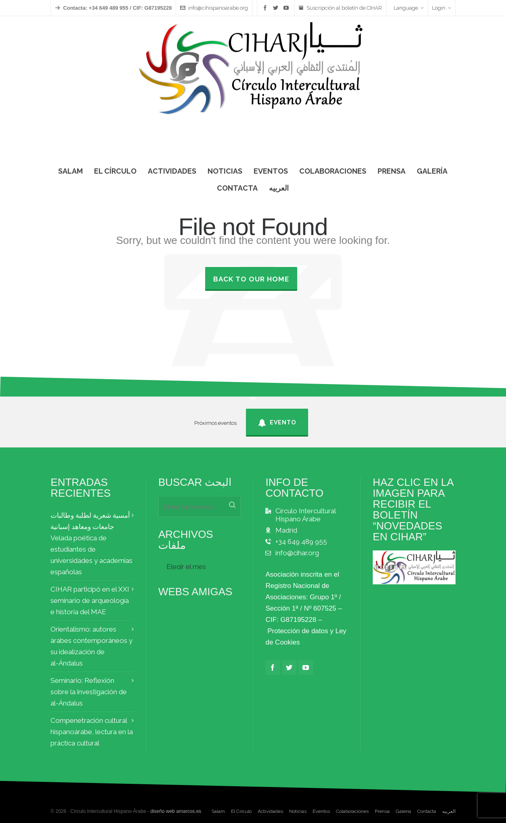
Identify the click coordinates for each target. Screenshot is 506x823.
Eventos (321, 811)
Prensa (382, 811)
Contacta (426, 811)
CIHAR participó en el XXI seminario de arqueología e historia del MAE (89, 600)
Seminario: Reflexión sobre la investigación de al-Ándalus (88, 691)
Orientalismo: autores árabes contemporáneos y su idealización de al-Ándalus (91, 646)
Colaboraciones (352, 811)
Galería (403, 811)
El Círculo (241, 811)
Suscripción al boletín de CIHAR (340, 8)
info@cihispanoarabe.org (214, 8)
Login (441, 8)
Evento (277, 423)
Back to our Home (251, 279)
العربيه (449, 811)
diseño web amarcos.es (175, 811)
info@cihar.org (297, 553)
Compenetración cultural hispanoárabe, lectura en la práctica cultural (91, 731)
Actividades (270, 811)
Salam (218, 811)
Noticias (298, 811)
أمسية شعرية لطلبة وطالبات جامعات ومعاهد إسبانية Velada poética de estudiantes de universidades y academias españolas (91, 543)
